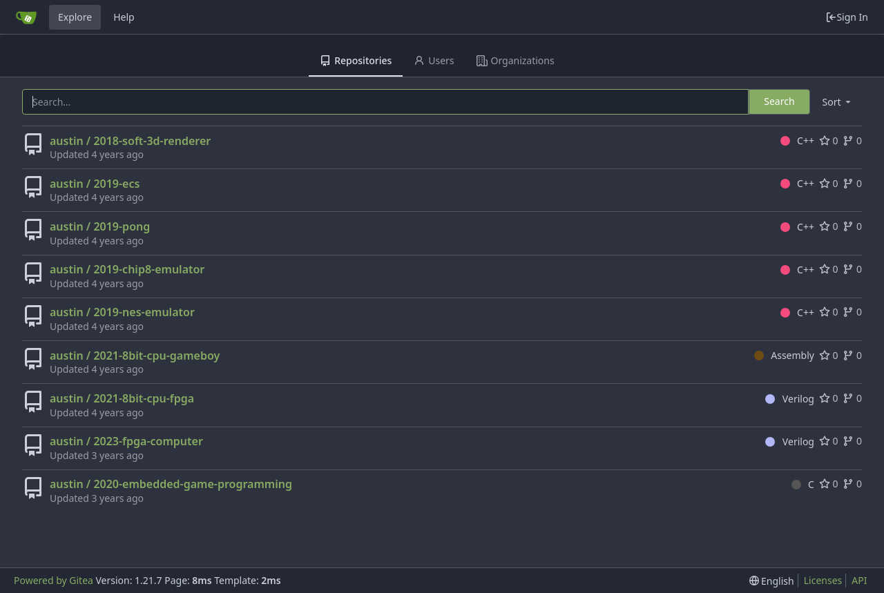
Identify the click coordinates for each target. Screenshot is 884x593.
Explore (75, 16)
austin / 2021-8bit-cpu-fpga (122, 398)
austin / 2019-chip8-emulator (127, 269)
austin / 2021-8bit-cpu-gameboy (135, 355)
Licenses (823, 580)
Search (779, 101)
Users (434, 60)
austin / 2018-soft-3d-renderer (130, 141)
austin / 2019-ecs (95, 184)
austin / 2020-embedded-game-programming (171, 484)
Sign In (846, 16)
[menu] (838, 102)
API (859, 580)
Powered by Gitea (53, 580)
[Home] (26, 17)
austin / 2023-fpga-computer (126, 441)
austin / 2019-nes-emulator (122, 312)
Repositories (356, 60)
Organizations (516, 60)
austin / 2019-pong (100, 226)
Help (124, 16)
